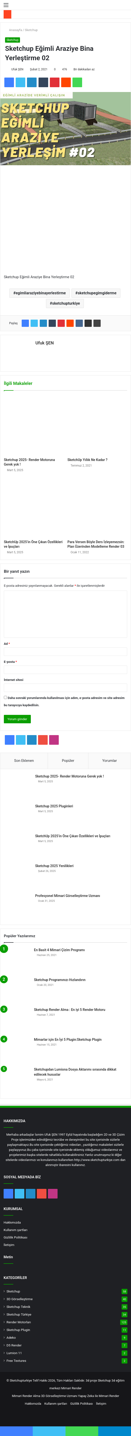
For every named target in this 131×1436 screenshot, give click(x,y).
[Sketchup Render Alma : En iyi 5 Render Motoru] (17, 1020)
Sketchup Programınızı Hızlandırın (59, 980)
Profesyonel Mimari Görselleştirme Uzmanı (67, 896)
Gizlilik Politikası (15, 1237)
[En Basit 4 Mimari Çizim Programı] (17, 961)
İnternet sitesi (13, 680)
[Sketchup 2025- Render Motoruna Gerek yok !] (34, 425)
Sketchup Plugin (18, 1330)
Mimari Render (71, 1388)
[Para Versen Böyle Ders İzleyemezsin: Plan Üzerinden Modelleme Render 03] (97, 507)
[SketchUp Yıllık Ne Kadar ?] (97, 425)
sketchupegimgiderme (97, 293)
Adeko (11, 1337)
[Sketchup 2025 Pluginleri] (18, 817)
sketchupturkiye (66, 303)
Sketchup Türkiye (19, 1314)
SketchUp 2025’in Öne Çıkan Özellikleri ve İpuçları (72, 836)
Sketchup (31, 30)
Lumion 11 (14, 1353)
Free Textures (16, 1361)
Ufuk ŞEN (17, 69)
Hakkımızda (12, 1222)
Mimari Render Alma (26, 1396)
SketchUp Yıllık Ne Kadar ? (87, 460)
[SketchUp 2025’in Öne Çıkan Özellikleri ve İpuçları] (34, 507)
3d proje (91, 1380)
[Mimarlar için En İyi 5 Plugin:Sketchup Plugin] (17, 1050)
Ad (7, 644)
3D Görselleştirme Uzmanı (59, 1396)
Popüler (68, 760)
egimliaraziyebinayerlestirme (41, 293)
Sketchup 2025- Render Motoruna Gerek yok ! (69, 776)
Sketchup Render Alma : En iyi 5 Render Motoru (69, 1010)
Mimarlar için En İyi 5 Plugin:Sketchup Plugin (68, 1039)
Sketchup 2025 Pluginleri (54, 806)
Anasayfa (13, 30)
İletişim (9, 1245)
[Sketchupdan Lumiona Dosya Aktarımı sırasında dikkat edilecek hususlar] (17, 1080)
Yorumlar (109, 760)
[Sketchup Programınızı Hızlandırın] (17, 990)
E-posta (10, 662)
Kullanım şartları (15, 1230)
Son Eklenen (24, 760)
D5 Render (14, 1345)
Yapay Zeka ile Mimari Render (98, 1396)
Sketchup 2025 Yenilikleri (54, 866)
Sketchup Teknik (18, 1307)
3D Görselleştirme (20, 1299)
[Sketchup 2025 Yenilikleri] (18, 876)
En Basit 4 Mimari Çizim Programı (59, 950)
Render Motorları (19, 1322)
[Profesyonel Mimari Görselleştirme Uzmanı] (18, 906)
